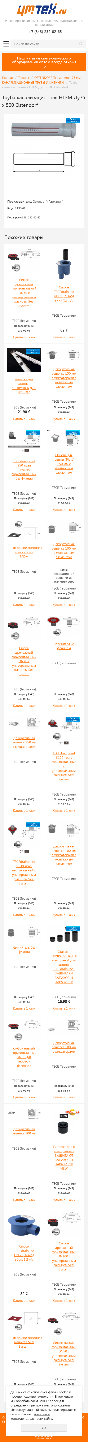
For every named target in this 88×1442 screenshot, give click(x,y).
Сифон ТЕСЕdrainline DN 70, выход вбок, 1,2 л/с (24, 1252)
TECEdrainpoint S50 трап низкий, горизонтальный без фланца (24, 470)
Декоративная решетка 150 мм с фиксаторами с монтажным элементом (64, 378)
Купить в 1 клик (24, 337)
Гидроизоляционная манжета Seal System (27, 1341)
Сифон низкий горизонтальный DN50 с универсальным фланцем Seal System (64, 1353)
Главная (8, 77)
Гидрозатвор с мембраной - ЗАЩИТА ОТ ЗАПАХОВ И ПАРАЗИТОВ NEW (64, 1157)
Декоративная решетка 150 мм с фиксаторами (24, 742)
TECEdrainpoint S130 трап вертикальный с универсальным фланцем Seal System (24, 872)
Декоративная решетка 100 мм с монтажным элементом (64, 550)
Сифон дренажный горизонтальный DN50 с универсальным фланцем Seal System (24, 292)
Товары (23, 77)
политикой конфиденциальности (30, 1416)
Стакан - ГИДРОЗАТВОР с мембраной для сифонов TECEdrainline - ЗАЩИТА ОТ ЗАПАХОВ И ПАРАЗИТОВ (64, 966)
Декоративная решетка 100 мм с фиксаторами (64, 1046)
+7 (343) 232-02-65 (45, 31)
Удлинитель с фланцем (64, 645)
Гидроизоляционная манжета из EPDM (27, 551)
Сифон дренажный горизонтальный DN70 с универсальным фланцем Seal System (24, 661)
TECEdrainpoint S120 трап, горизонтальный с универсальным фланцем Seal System (64, 766)
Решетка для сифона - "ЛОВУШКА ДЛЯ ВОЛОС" (24, 385)
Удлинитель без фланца (24, 949)
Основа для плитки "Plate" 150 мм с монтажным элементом (63, 463)
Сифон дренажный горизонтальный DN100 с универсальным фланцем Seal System (64, 1256)
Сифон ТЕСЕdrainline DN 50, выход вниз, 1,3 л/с (64, 293)
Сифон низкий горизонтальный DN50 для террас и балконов (24, 1057)
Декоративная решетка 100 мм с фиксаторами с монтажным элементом (64, 855)
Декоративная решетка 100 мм (24, 1131)
